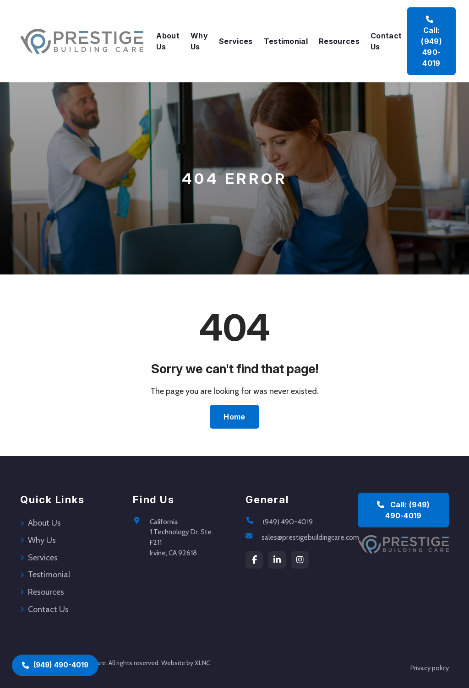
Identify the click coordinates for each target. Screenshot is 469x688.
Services (236, 41)
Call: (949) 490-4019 (403, 510)
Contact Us (386, 41)
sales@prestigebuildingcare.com (310, 537)
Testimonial (286, 41)
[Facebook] (254, 560)
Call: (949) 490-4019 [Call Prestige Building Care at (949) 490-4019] (431, 42)
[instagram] (300, 560)
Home (234, 416)
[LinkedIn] (277, 560)
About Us (168, 41)
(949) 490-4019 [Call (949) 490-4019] (55, 665)
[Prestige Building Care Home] (81, 41)
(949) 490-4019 (288, 521)
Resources (339, 41)
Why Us (199, 41)
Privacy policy (429, 668)
